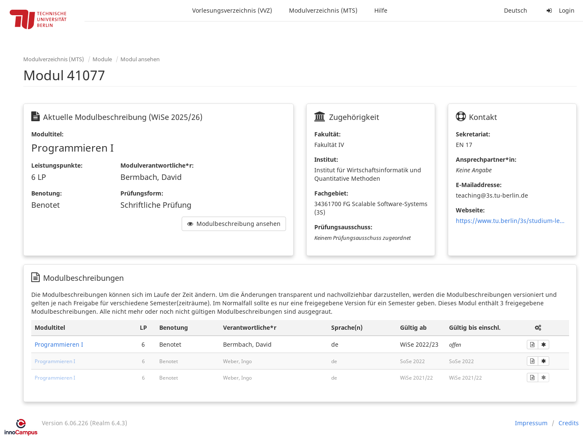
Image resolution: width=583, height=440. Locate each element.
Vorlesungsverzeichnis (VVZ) (232, 10)
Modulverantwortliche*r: (157, 165)
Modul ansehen (140, 59)
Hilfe (380, 10)
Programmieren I (59, 344)
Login (559, 10)
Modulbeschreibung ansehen (234, 224)
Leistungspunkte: (57, 165)
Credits (568, 423)
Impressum (531, 423)
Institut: (326, 159)
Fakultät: (327, 134)
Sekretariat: (473, 134)
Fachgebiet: (331, 193)
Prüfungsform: (141, 193)
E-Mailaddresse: (479, 185)
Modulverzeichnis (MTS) (323, 10)
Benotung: (46, 193)
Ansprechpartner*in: (486, 159)
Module (102, 59)
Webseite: (470, 210)
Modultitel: (47, 134)
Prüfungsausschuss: (343, 227)
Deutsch (515, 10)
